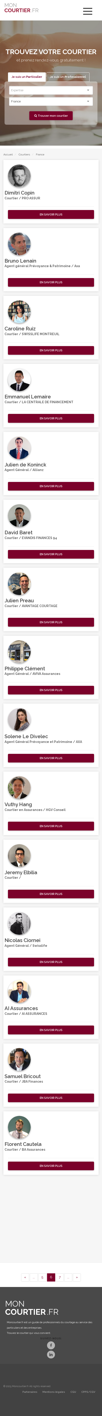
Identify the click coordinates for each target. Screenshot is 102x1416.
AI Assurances (21, 1008)
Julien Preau (19, 600)
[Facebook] (51, 1346)
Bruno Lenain (20, 261)
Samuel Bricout (23, 1076)
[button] (51, 214)
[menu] (87, 11)
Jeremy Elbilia (21, 872)
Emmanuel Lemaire (28, 397)
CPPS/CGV (88, 1392)
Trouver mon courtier (51, 115)
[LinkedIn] (51, 1355)
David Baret (18, 532)
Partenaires (29, 1392)
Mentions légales (53, 1392)
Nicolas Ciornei (22, 940)
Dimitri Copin (20, 193)
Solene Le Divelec (26, 736)
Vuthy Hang (18, 804)
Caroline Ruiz (20, 329)
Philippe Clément (25, 668)
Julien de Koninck (25, 465)
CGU (73, 1392)
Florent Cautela (23, 1144)
